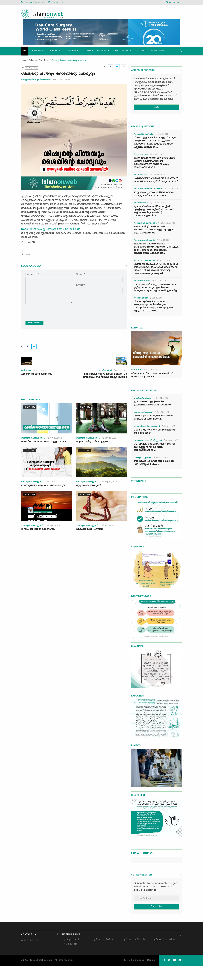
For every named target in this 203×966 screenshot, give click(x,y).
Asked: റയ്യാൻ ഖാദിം (144, 240)
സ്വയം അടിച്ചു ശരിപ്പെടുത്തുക (92, 441)
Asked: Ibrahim (141, 203)
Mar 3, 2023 (120, 370)
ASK (156, 107)
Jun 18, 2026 (171, 188)
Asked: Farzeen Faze (144, 261)
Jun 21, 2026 (157, 154)
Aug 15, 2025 (150, 369)
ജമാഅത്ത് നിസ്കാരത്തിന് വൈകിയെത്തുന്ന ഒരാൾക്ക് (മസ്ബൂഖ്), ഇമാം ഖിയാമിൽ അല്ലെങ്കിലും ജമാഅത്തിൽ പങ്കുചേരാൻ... (156, 249)
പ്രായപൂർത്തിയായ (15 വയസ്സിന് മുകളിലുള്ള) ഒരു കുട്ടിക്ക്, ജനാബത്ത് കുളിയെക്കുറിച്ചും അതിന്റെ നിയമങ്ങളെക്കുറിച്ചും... (153, 211)
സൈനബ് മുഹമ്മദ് (143, 412)
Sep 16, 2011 (40, 370)
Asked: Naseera (142, 281)
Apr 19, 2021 (54, 525)
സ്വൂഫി (28, 254)
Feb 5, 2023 (54, 481)
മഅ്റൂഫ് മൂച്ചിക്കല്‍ (143, 398)
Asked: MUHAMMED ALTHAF (148, 189)
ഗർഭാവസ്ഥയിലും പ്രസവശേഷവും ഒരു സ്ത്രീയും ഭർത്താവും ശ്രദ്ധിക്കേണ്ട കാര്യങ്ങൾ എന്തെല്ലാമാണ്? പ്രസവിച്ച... (156, 287)
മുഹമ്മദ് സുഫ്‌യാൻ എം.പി (147, 426)
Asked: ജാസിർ (141, 175)
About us (71, 944)
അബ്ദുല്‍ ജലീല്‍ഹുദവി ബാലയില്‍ (35, 79)
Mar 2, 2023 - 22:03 (61, 79)
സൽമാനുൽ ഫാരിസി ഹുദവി (148, 440)
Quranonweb (37, 51)
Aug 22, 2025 (161, 457)
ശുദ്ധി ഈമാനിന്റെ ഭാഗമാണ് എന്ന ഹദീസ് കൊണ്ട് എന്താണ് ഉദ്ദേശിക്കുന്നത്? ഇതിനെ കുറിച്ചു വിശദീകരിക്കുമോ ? (154, 163)
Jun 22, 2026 (162, 134)
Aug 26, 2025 (171, 440)
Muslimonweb (104, 51)
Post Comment (34, 323)
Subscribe (156, 906)
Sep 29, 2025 (161, 398)
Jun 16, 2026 (159, 280)
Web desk (26, 370)
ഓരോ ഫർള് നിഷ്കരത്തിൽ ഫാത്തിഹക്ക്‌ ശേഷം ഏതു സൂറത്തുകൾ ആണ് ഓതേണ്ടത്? (155, 230)
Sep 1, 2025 (168, 426)
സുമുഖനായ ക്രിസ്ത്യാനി (88, 485)
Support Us (73, 939)
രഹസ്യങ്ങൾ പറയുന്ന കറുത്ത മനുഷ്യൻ (43, 485)
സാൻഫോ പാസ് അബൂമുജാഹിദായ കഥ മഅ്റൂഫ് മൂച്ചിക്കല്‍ (154, 463)
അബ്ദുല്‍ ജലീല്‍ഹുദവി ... (33, 438)
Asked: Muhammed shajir (146, 223)
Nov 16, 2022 (55, 438)
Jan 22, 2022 (109, 438)
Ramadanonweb (123, 51)
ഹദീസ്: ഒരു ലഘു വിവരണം (36, 374)
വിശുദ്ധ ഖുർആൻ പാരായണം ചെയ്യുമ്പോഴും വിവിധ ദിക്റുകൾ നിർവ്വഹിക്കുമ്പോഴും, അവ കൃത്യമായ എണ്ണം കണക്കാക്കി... (154, 306)
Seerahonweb (55, 51)
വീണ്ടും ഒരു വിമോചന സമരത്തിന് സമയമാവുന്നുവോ (151, 375)
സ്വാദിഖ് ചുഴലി (105, 370)
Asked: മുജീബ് (141, 298)
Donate (151, 960)
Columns (33, 60)
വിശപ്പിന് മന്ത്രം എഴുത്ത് (89, 529)
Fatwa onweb (158, 51)
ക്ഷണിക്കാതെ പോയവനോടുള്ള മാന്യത (43, 441)
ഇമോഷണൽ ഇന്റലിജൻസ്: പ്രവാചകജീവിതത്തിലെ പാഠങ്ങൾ (152, 404)
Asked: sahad (141, 154)
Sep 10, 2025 (162, 412)
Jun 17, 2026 (168, 223)
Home (24, 60)
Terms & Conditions (134, 960)
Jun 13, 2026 (157, 298)
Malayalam (173, 2)
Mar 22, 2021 (109, 525)
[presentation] (46, 310)
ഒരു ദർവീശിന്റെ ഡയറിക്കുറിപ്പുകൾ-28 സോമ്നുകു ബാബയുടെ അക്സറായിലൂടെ (105, 376)
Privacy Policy (104, 939)
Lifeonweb (87, 51)
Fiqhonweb (72, 51)
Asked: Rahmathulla (144, 134)
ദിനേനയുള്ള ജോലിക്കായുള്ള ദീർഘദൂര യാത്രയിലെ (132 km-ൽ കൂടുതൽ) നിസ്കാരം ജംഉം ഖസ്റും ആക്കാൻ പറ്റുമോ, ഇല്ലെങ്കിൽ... (155, 143)
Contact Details (136, 939)
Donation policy (165, 939)
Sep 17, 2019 (109, 481)
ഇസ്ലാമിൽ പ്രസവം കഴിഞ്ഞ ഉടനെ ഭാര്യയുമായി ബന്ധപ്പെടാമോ (154, 194)
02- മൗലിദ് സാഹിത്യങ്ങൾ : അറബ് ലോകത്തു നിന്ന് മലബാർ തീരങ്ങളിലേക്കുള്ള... (154, 447)
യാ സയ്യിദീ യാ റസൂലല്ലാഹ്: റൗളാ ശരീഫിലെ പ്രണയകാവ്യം (153, 418)
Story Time (43, 60)
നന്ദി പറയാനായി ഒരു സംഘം (38, 529)
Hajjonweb (141, 51)
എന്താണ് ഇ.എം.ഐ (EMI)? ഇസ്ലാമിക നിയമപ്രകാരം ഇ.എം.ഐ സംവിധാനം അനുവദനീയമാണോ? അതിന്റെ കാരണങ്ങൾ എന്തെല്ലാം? (156, 269)
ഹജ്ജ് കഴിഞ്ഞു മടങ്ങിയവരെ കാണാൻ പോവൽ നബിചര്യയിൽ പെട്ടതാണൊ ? (156, 180)
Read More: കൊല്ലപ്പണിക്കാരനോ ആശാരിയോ (50, 229)
